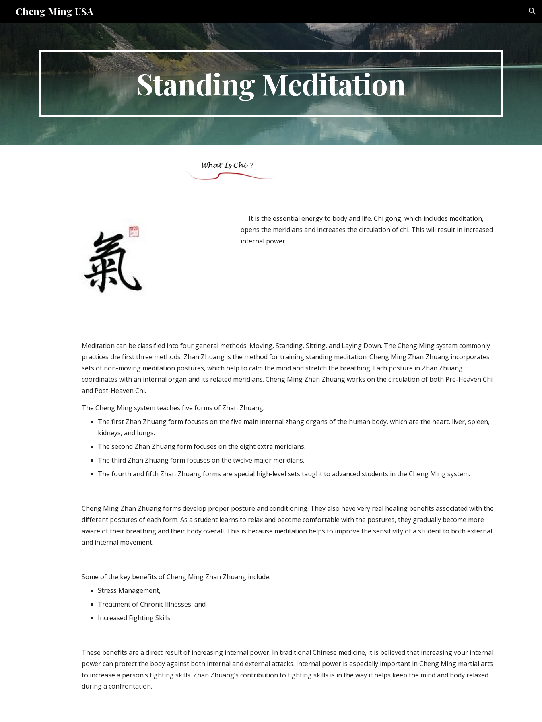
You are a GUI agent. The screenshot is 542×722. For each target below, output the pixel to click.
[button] (532, 11)
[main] (271, 83)
